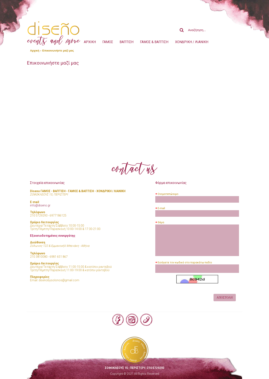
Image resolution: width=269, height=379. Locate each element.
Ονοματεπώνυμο (168, 193)
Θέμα (161, 222)
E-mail (161, 208)
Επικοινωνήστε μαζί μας (58, 50)
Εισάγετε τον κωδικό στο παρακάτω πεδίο (185, 262)
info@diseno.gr (40, 205)
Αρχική (34, 50)
